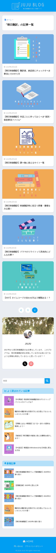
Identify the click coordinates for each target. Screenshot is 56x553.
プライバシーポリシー (34, 546)
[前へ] (21, 310)
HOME (28, 541)
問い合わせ (18, 546)
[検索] (47, 381)
